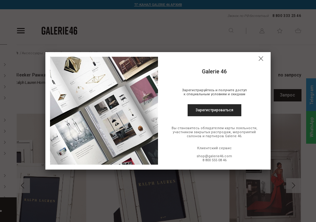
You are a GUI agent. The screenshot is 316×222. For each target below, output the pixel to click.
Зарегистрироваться (214, 110)
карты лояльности (240, 128)
